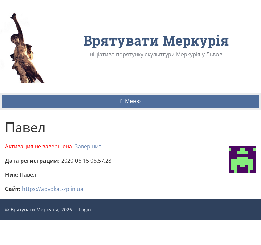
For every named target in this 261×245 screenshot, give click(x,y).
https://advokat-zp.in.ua (52, 189)
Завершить (89, 146)
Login (85, 209)
